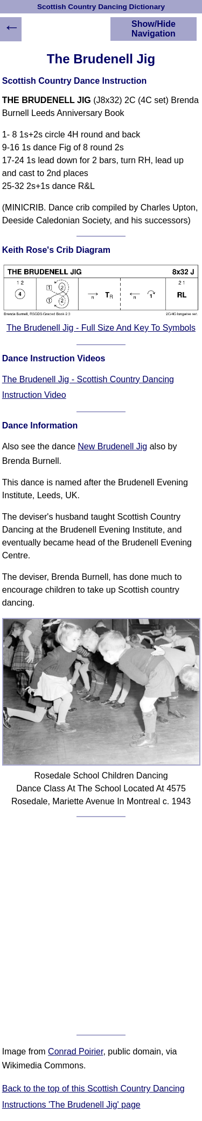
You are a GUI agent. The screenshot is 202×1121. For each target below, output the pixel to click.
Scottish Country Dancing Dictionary (101, 7)
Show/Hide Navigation (153, 28)
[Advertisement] (101, 926)
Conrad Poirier (75, 1051)
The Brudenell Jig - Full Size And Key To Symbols (101, 327)
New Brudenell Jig (112, 446)
